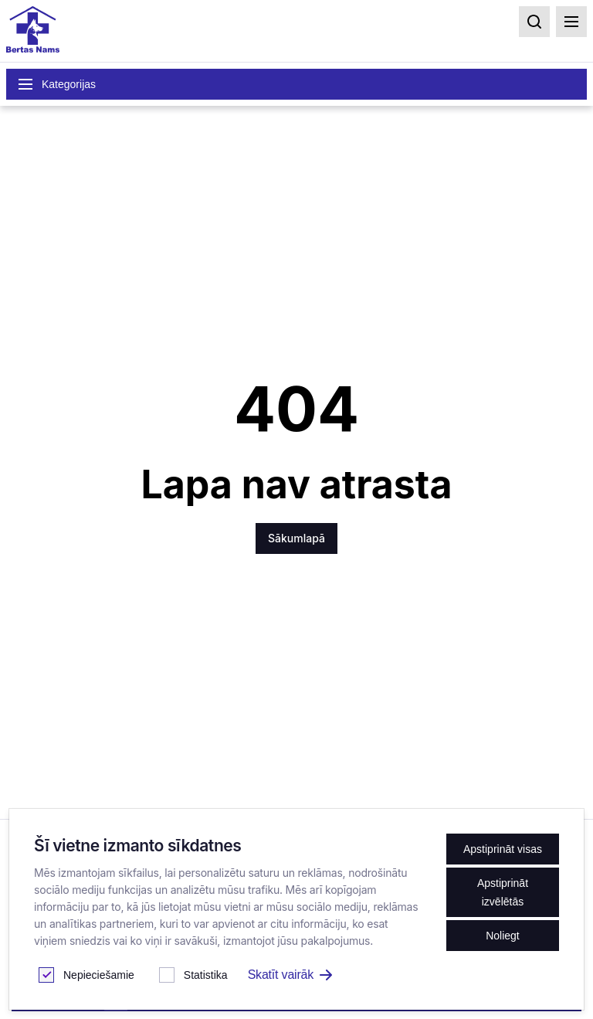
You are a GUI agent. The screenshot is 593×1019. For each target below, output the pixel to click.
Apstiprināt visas (502, 849)
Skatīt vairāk (290, 974)
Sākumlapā (296, 538)
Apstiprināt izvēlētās (502, 892)
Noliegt (503, 935)
